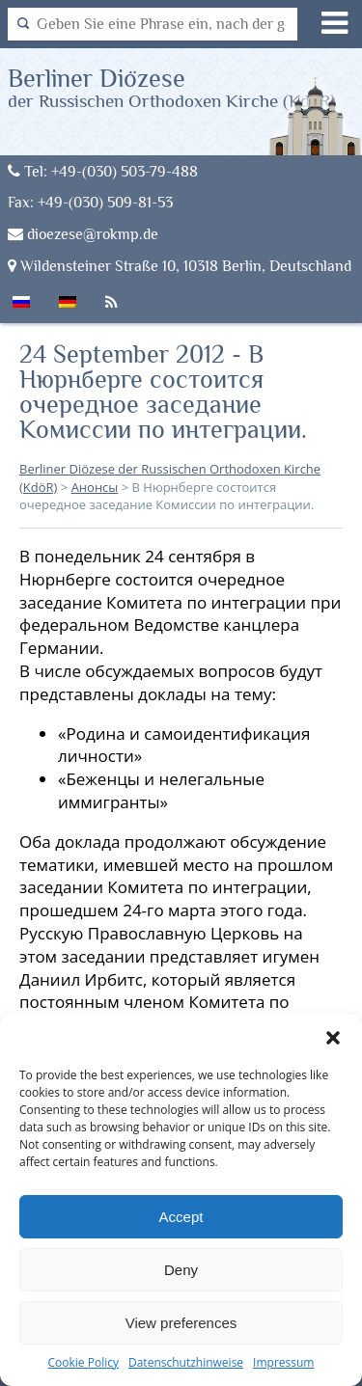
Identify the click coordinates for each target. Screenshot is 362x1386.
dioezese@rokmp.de (83, 234)
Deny (181, 1270)
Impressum (283, 1362)
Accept (181, 1217)
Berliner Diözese (172, 87)
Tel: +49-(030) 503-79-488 (103, 171)
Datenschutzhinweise (185, 1362)
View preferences (181, 1323)
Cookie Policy (83, 1362)
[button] (333, 1037)
